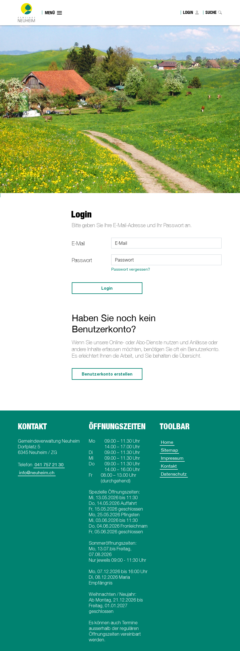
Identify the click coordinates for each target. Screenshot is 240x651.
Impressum (172, 458)
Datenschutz (174, 473)
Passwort (82, 260)
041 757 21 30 (49, 464)
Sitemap (169, 450)
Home (167, 442)
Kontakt (169, 465)
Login (188, 12)
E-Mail (78, 243)
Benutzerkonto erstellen (107, 374)
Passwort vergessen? (130, 269)
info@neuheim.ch (36, 472)
